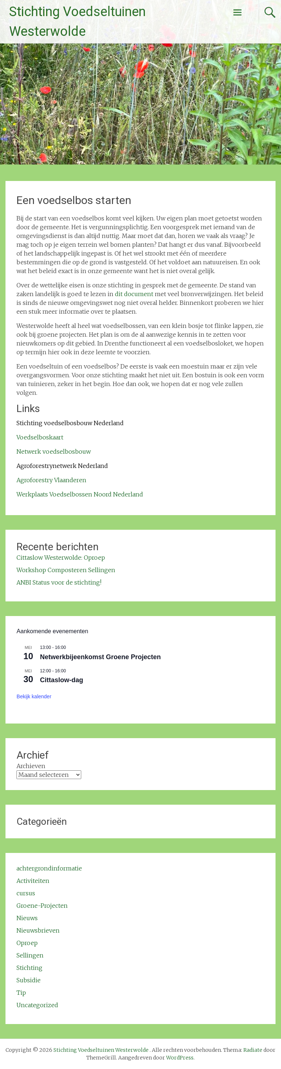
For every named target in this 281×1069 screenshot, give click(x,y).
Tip (21, 992)
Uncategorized (37, 1005)
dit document (134, 294)
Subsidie (28, 980)
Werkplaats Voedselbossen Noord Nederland (79, 494)
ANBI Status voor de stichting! (58, 582)
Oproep (27, 943)
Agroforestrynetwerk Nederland (62, 465)
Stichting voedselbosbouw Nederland (70, 423)
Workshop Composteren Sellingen (65, 570)
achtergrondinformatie (49, 868)
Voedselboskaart (39, 437)
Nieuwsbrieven (38, 930)
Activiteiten (32, 880)
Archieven (30, 766)
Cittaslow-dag (61, 680)
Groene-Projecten (42, 905)
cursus (25, 893)
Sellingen (30, 955)
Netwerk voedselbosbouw (53, 451)
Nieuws (27, 918)
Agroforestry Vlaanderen (51, 480)
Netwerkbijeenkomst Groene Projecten (100, 657)
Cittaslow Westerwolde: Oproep (60, 557)
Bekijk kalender (33, 696)
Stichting (29, 967)
